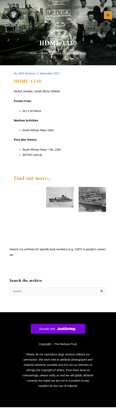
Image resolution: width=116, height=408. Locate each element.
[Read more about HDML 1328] (92, 199)
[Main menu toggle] (108, 15)
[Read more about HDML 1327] (60, 197)
